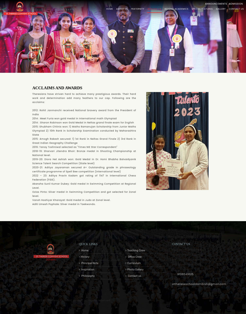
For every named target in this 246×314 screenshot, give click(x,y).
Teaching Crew (135, 253)
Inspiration (86, 272)
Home (109, 8)
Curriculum (133, 266)
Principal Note (88, 266)
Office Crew (133, 260)
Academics (154, 8)
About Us (122, 8)
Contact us (133, 279)
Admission (236, 3)
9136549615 (185, 277)
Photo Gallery (134, 272)
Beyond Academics (177, 8)
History (84, 260)
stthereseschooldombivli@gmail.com (199, 287)
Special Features (202, 8)
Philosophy (87, 279)
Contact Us (236, 8)
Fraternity (137, 8)
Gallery (221, 8)
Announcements (216, 3)
